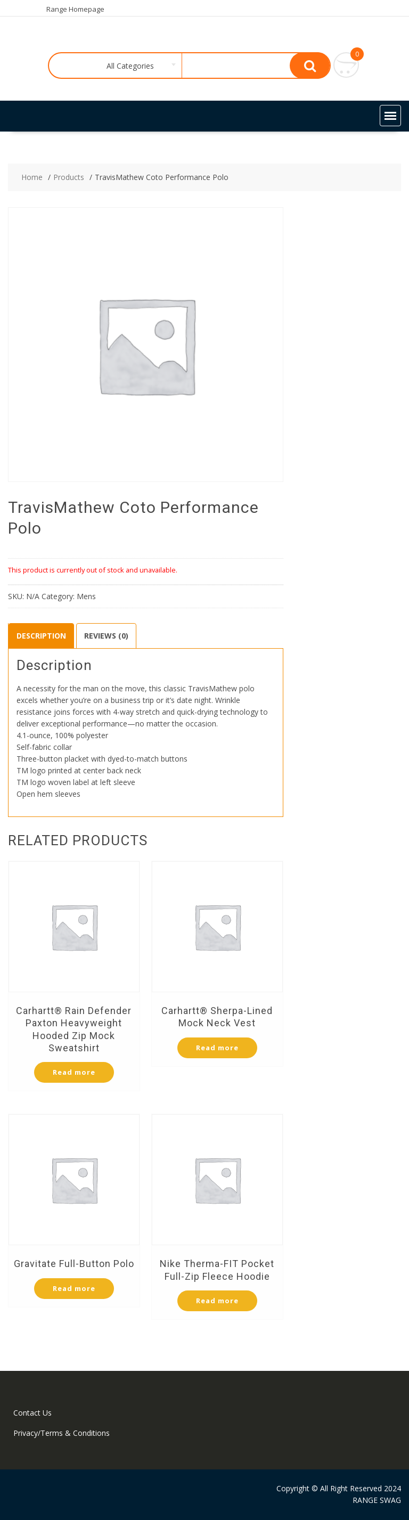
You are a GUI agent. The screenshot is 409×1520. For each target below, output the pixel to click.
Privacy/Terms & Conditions (61, 1433)
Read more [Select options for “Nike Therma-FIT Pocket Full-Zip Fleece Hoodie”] (217, 1300)
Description (41, 636)
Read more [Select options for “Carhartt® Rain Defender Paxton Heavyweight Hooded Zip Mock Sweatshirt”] (74, 1072)
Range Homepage (75, 9)
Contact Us (32, 1413)
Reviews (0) (106, 636)
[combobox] (127, 66)
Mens (86, 596)
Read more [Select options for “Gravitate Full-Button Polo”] (74, 1288)
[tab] (41, 636)
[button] (390, 115)
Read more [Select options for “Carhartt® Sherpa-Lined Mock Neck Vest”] (217, 1047)
